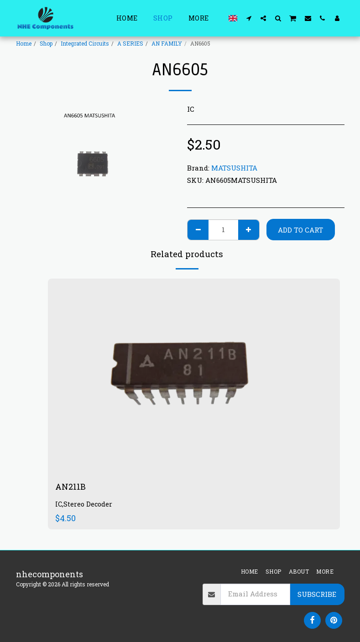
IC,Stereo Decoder (83, 504)
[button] (249, 18)
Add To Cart (300, 229)
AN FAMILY (166, 43)
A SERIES (130, 43)
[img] (194, 376)
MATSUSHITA (234, 167)
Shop (46, 43)
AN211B (70, 486)
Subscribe (316, 594)
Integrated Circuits (85, 43)
